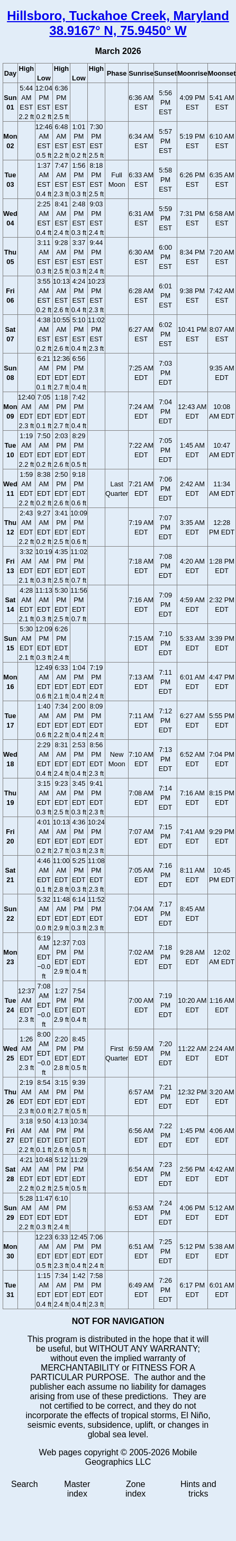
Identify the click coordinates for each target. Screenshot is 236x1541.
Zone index (135, 1489)
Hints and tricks (198, 1489)
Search (24, 1484)
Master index (77, 1489)
